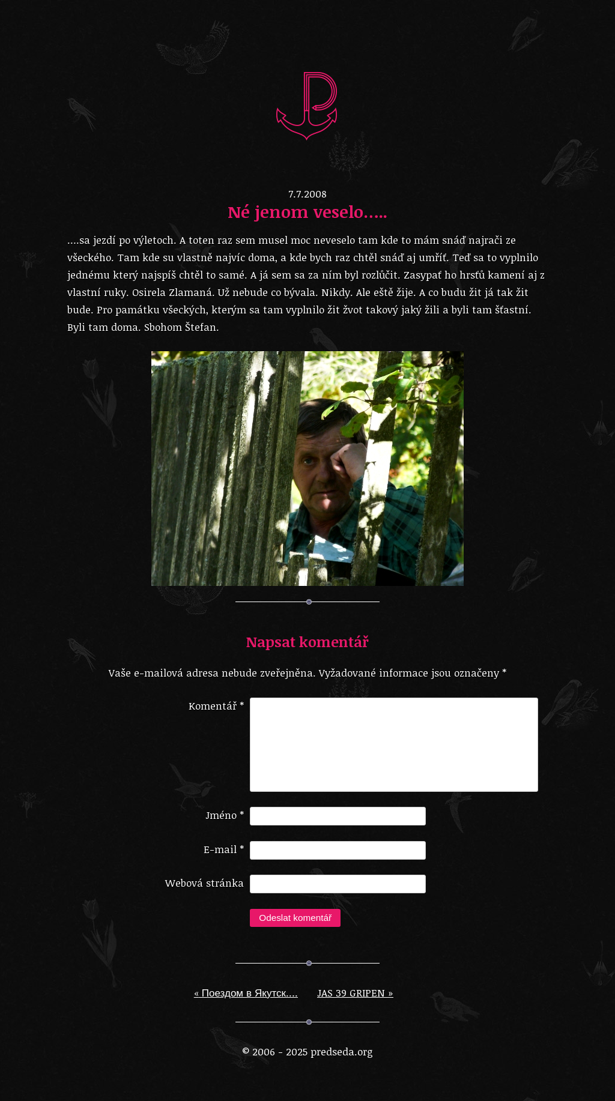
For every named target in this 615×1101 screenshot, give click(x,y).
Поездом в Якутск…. (246, 1002)
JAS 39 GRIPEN (355, 1002)
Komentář (216, 706)
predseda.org (307, 105)
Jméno (224, 824)
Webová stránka (204, 892)
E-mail (224, 859)
